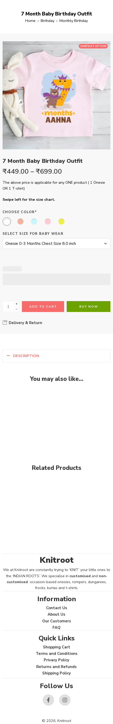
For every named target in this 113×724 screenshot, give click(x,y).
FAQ (56, 627)
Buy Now (88, 306)
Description (26, 355)
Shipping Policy (56, 673)
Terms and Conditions (56, 653)
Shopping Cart (56, 647)
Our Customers (56, 621)
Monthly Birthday (73, 20)
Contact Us (56, 607)
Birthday (47, 20)
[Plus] (16, 304)
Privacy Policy (56, 660)
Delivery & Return (22, 322)
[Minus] (16, 309)
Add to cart (43, 306)
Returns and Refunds (56, 666)
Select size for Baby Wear (33, 233)
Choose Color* (20, 212)
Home (30, 20)
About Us (56, 614)
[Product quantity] (8, 306)
